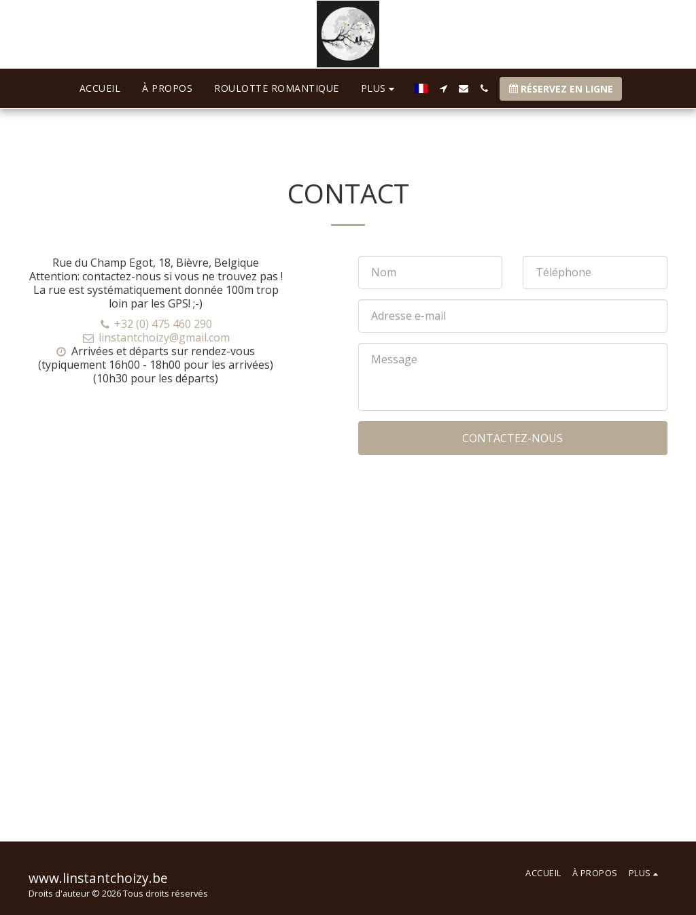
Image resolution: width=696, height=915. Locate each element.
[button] (443, 88)
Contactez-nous (512, 438)
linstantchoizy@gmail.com (156, 337)
